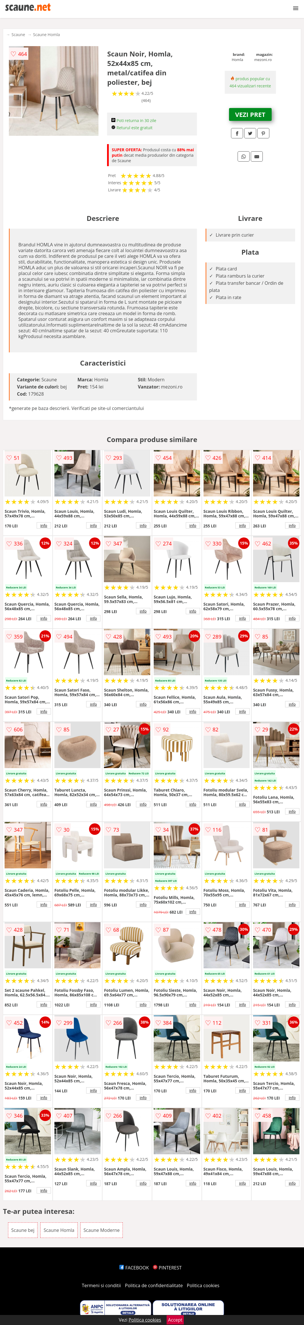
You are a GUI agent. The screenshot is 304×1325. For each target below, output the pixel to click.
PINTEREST (167, 1268)
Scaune (18, 34)
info (43, 525)
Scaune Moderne (102, 1230)
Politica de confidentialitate (154, 1285)
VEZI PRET (250, 114)
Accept (175, 1320)
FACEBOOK (134, 1268)
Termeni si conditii (101, 1285)
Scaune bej (22, 1230)
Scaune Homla (46, 34)
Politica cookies (203, 1285)
